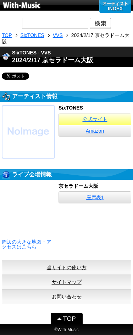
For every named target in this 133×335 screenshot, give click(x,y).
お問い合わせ (67, 296)
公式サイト (95, 119)
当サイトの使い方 (67, 267)
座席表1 (95, 197)
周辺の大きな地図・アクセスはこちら (26, 244)
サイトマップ (67, 282)
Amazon (95, 131)
